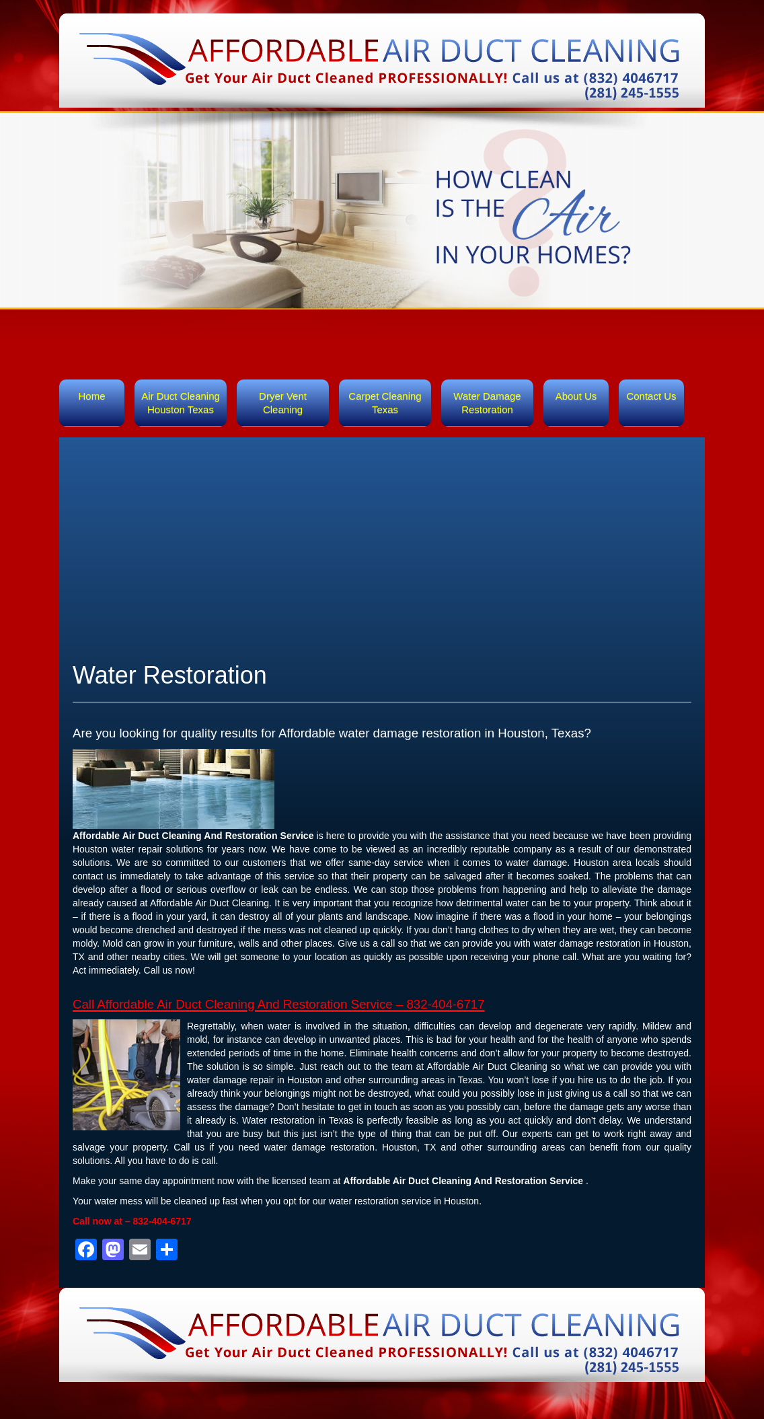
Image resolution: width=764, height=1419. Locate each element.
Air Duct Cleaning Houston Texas (180, 402)
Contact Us (651, 396)
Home (91, 396)
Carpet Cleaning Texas (384, 402)
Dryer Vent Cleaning (283, 402)
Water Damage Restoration (487, 402)
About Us (576, 396)
